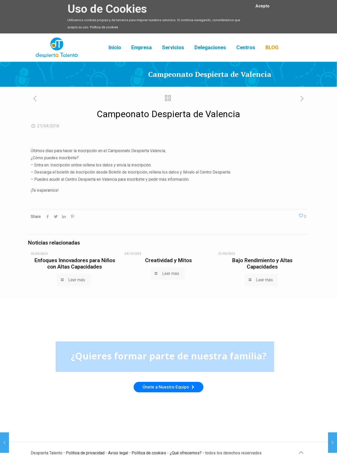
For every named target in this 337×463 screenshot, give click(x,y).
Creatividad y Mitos (168, 260)
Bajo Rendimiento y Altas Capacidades (262, 263)
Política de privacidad (85, 452)
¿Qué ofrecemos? (186, 452)
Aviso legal (118, 452)
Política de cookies (104, 27)
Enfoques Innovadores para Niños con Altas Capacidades (74, 263)
